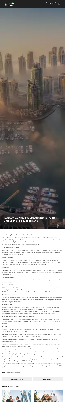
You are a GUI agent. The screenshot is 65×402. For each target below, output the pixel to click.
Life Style (17, 224)
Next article (47, 379)
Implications (10, 372)
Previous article (17, 379)
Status (15, 372)
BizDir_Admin (8, 224)
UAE (19, 372)
